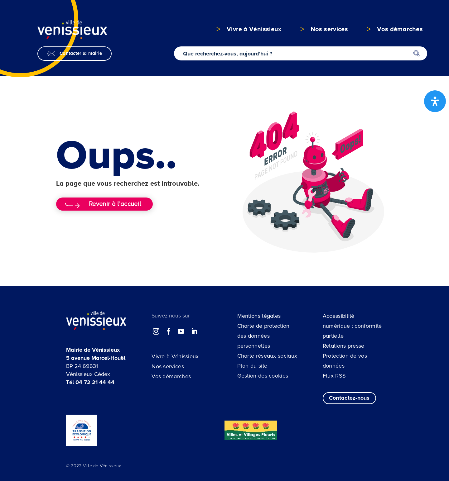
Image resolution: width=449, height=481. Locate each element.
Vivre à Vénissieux (175, 356)
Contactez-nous (349, 397)
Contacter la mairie (81, 53)
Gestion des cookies (262, 375)
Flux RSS (334, 375)
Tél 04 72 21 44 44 (90, 382)
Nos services (168, 366)
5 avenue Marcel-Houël (95, 358)
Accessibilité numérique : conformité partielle (352, 325)
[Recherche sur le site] (300, 53)
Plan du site (252, 365)
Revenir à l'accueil (115, 204)
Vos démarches (171, 376)
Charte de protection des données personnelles (263, 335)
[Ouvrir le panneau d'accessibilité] (435, 101)
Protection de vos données (345, 360)
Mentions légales (259, 315)
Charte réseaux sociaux (267, 355)
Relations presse (344, 345)
